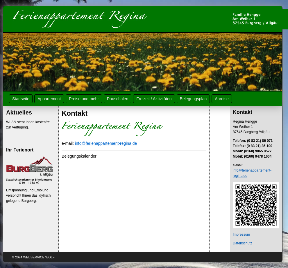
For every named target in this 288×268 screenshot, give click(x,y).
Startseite (20, 98)
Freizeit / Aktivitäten (153, 98)
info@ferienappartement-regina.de (106, 143)
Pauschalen (117, 98)
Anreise (221, 98)
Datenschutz (242, 243)
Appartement (49, 98)
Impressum (241, 234)
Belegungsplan (193, 98)
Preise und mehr (84, 98)
